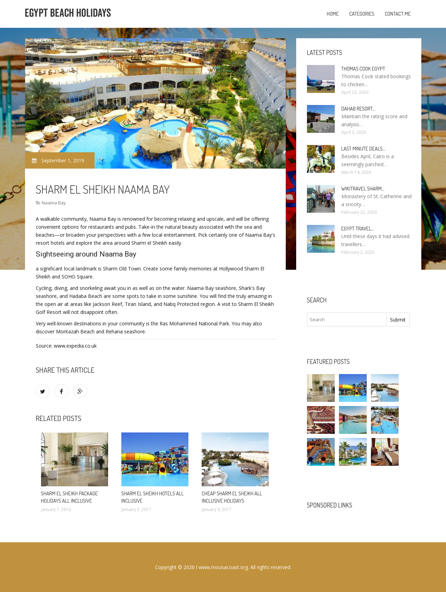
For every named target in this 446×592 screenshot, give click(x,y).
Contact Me (398, 13)
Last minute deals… (363, 148)
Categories (361, 13)
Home (333, 13)
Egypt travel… (357, 228)
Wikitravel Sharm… (362, 188)
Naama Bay (54, 203)
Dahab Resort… (358, 108)
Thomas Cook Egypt (363, 68)
